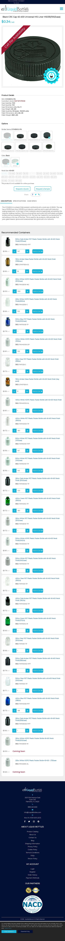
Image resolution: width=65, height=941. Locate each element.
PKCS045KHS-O (35, 147)
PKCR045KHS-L (48, 147)
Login (32, 869)
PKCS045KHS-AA (20, 136)
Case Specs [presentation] (32, 201)
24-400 (53, 174)
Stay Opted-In (9, 931)
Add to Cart (37, 252)
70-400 (11, 181)
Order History (32, 875)
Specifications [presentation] (19, 201)
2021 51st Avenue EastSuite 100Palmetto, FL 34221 (32, 800)
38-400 (25, 177)
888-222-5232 (32, 807)
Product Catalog (32, 832)
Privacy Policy (32, 847)
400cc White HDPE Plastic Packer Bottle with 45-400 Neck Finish (38, 400)
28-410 (11, 177)
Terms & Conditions (32, 853)
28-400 (4, 177)
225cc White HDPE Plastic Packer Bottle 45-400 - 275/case (35, 761)
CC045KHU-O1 (47, 136)
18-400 (18, 174)
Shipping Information (32, 844)
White (15, 162)
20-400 (32, 174)
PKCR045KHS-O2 (22, 147)
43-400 (32, 177)
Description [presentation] (6, 201)
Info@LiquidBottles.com (32, 813)
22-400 (46, 174)
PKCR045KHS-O (34, 136)
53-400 (46, 177)
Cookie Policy (32, 850)
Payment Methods (32, 878)
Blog (32, 841)
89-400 (18, 181)
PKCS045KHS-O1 (8, 147)
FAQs (32, 856)
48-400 (39, 177)
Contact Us (32, 838)
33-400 (18, 177)
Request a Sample (43, 189)
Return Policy (32, 859)
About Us (32, 835)
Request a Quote (22, 189)
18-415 (25, 174)
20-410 (39, 174)
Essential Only (25, 931)
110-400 (12, 174)
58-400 (53, 177)
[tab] (6, 201)
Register (32, 872)
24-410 (60, 174)
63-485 (4, 181)
